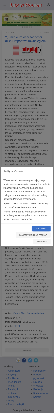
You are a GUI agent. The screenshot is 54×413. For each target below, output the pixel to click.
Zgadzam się (41, 229)
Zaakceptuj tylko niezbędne (33, 235)
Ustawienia (42, 242)
